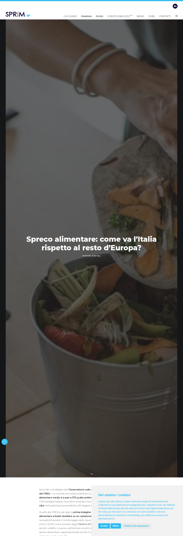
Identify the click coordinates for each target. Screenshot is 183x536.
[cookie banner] (4, 442)
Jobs (152, 16)
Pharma (86, 16)
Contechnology (119, 16)
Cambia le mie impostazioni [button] (136, 526)
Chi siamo (70, 16)
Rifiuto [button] (116, 526)
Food (99, 16)
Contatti (165, 16)
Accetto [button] (104, 526)
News (140, 16)
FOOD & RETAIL (93, 256)
